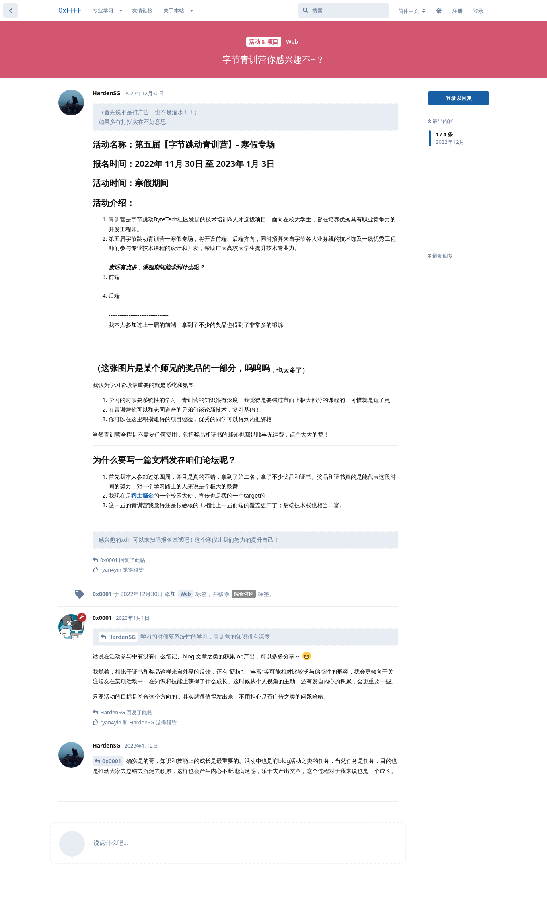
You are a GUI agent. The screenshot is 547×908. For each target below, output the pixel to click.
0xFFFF (69, 10)
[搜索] (343, 10)
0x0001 (111, 761)
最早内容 (440, 121)
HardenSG (122, 637)
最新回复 (440, 255)
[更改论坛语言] (412, 11)
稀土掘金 (142, 495)
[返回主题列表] (10, 10)
